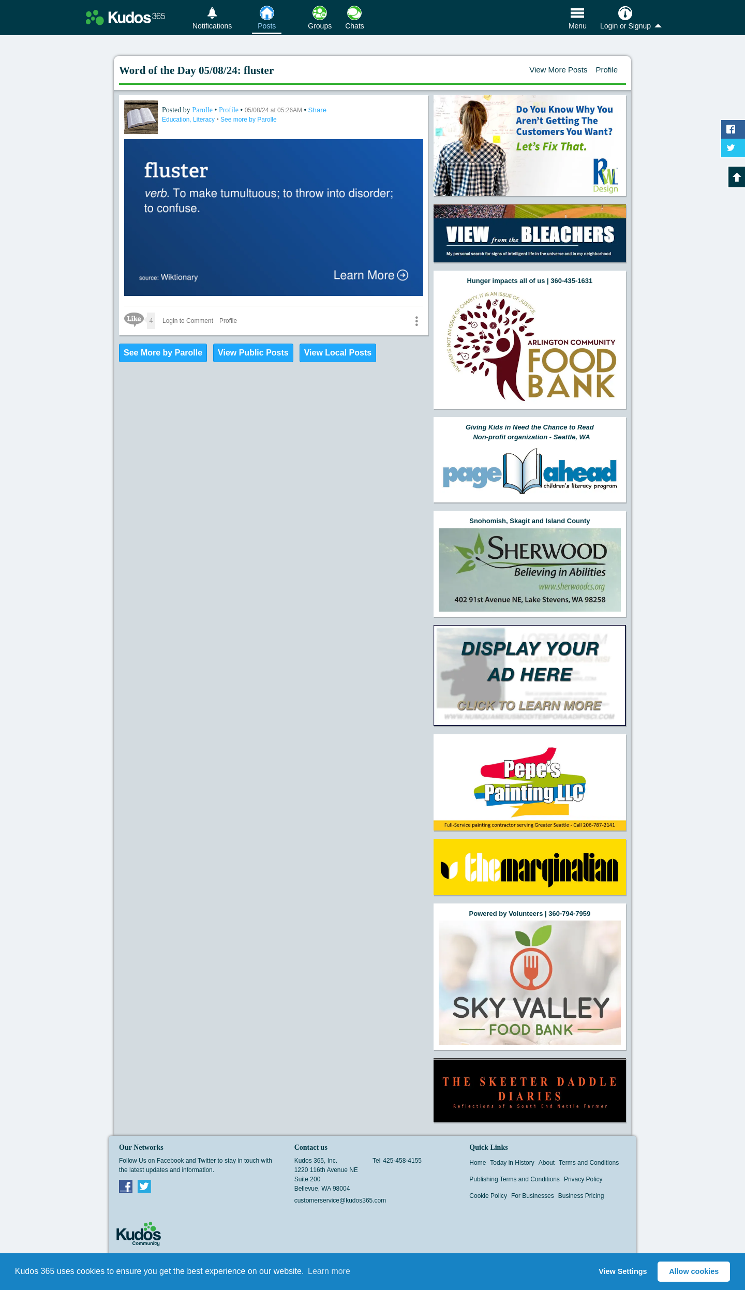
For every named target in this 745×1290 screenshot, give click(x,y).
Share (317, 110)
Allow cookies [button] (694, 1271)
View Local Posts (337, 352)
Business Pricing (581, 1195)
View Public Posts (253, 352)
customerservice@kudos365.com (340, 1200)
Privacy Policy (583, 1179)
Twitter (144, 1186)
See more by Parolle (248, 119)
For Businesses (532, 1195)
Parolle (203, 110)
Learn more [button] (329, 1271)
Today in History (512, 1162)
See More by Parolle (163, 352)
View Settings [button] (623, 1271)
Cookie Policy (488, 1195)
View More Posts (558, 69)
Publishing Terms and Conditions (514, 1179)
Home (477, 1162)
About (547, 1162)
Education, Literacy (189, 119)
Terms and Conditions (589, 1162)
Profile (606, 69)
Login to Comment (187, 320)
